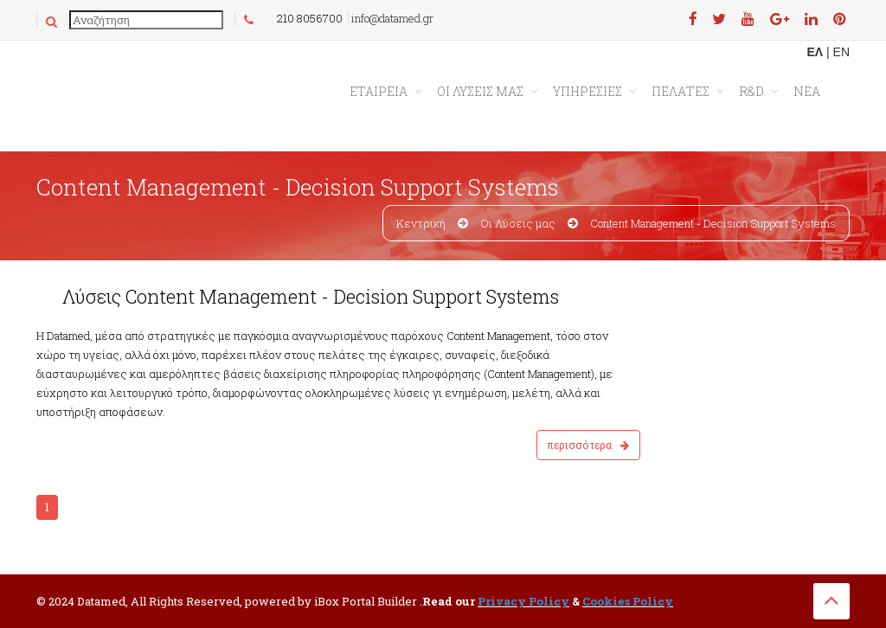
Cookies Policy (627, 601)
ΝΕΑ (806, 91)
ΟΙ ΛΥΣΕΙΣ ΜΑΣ (480, 91)
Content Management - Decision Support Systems (713, 223)
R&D (751, 91)
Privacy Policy (523, 601)
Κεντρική (421, 223)
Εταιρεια (379, 91)
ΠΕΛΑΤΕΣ (680, 91)
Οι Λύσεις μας (517, 223)
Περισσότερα (588, 445)
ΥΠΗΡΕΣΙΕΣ (587, 91)
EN (841, 52)
